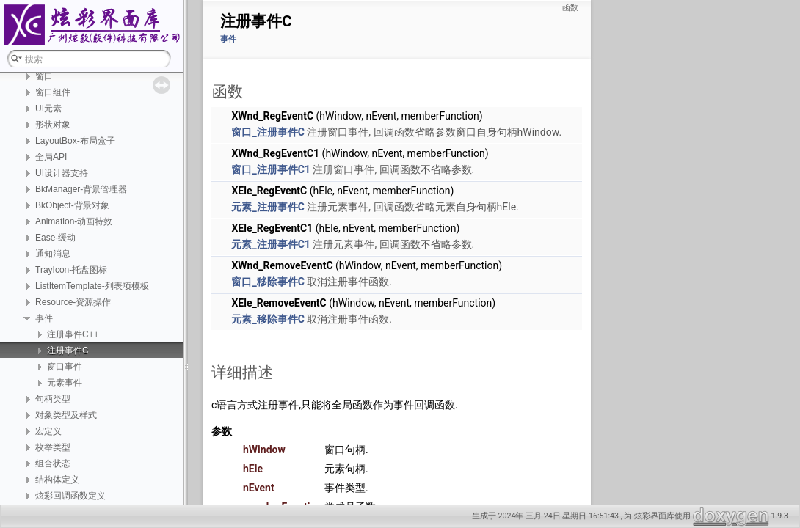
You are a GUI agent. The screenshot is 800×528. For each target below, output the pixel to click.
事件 (44, 318)
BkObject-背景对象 (72, 205)
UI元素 (48, 108)
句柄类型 (52, 399)
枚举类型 (52, 447)
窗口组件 (52, 92)
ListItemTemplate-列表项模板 (92, 286)
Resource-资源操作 (73, 302)
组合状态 (52, 463)
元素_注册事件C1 (270, 244)
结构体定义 (57, 479)
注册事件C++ (73, 334)
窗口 (44, 76)
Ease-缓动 (55, 237)
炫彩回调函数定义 (70, 496)
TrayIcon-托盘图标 (71, 270)
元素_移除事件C (267, 319)
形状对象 (52, 125)
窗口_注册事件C (267, 132)
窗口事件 (64, 367)
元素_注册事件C (267, 207)
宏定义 (48, 431)
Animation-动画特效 (73, 221)
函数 (570, 7)
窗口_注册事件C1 (270, 169)
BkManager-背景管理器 (81, 189)
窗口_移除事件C (267, 281)
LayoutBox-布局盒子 (75, 141)
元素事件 (64, 383)
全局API (51, 157)
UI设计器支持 (61, 173)
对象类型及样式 (66, 415)
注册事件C (68, 350)
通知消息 (52, 254)
